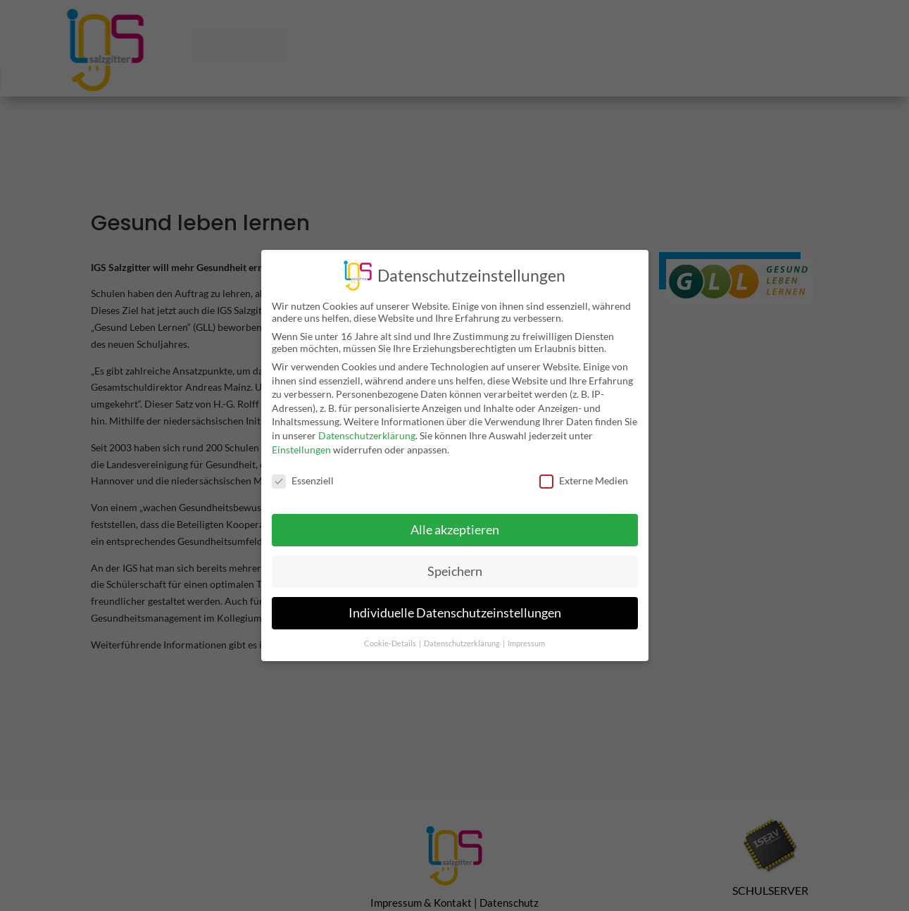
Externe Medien (583, 471)
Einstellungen (301, 439)
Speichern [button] (454, 561)
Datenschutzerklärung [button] (462, 633)
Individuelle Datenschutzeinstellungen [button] (455, 603)
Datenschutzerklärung (366, 426)
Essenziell (303, 471)
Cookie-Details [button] (391, 633)
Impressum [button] (526, 633)
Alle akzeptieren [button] (454, 520)
